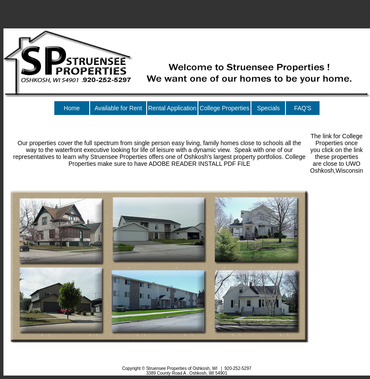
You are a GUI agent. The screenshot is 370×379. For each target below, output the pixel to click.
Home (72, 108)
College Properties (224, 108)
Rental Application (172, 108)
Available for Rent (118, 108)
